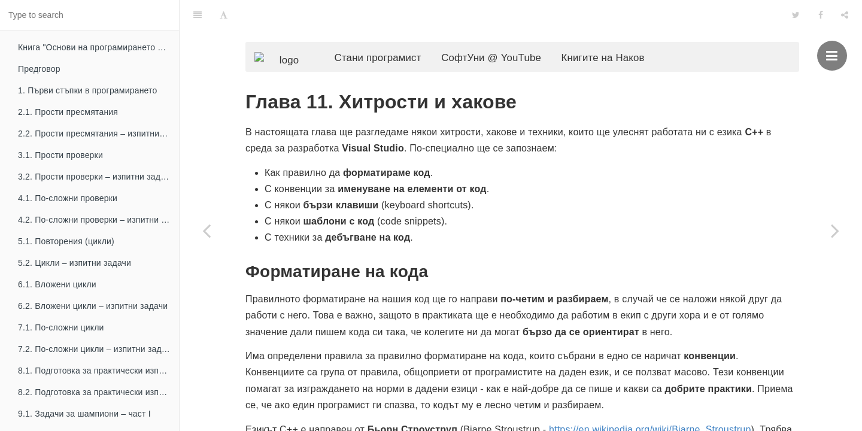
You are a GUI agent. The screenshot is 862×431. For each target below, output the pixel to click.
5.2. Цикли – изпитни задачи (74, 263)
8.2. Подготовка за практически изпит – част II (98, 392)
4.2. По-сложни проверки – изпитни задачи (98, 219)
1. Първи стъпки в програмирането (87, 90)
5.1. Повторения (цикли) (66, 241)
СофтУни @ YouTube (509, 33)
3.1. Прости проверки (60, 155)
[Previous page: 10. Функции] (206, 230)
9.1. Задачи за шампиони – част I (84, 413)
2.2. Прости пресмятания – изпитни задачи (98, 133)
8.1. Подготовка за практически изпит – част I (98, 370)
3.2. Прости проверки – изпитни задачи (96, 176)
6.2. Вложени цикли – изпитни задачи (93, 306)
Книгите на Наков (621, 33)
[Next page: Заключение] (835, 230)
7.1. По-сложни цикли (61, 327)
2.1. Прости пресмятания (68, 112)
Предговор (39, 69)
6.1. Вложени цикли (57, 284)
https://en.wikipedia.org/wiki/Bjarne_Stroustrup (650, 410)
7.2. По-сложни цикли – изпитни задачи (96, 349)
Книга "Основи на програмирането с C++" (98, 47)
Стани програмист (396, 33)
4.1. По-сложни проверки (67, 198)
